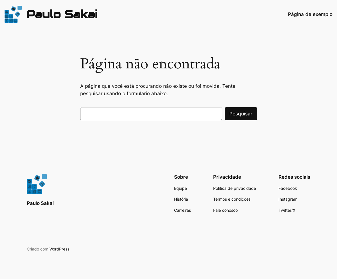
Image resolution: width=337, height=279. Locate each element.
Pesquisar (241, 114)
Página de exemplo (310, 14)
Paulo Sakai (62, 14)
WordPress (59, 249)
